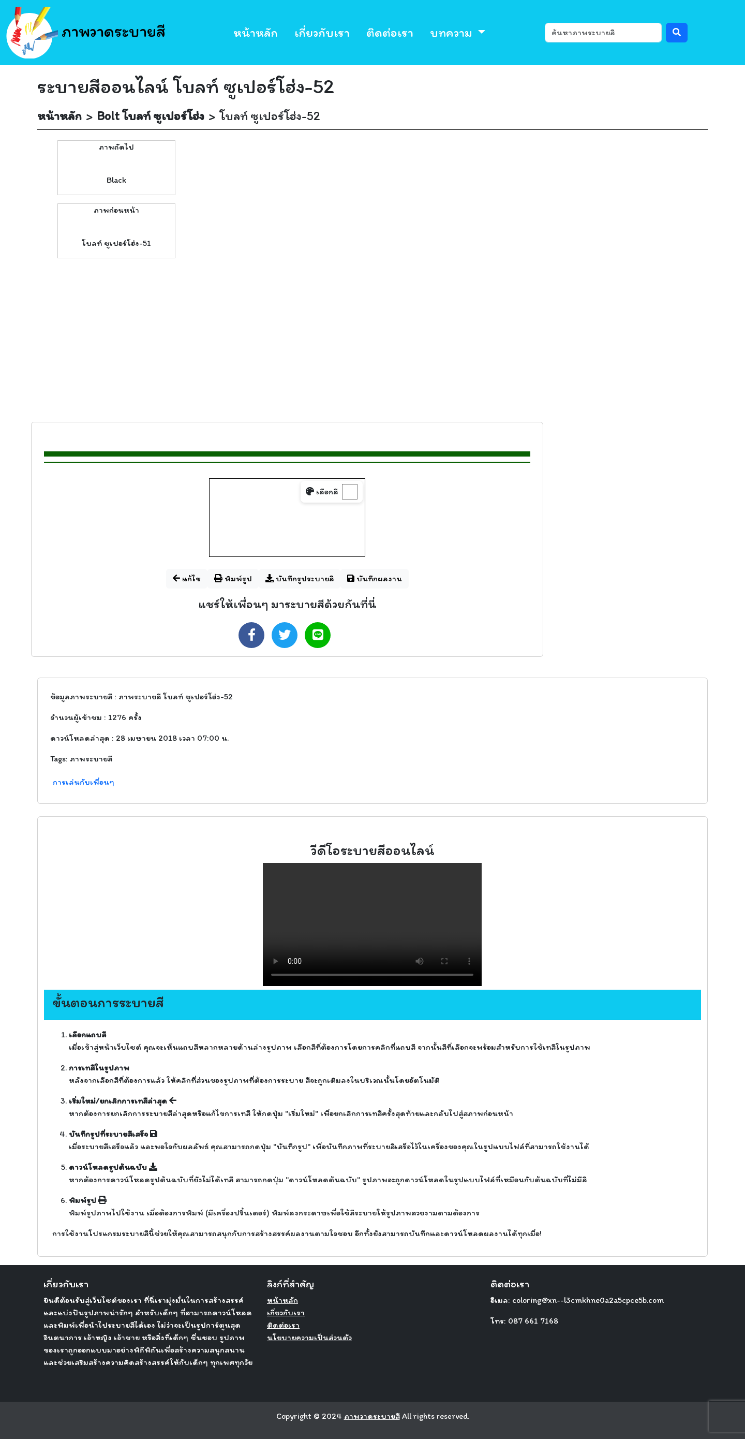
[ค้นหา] (603, 32)
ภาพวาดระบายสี (86, 32)
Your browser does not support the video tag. (372, 924)
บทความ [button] (452, 32)
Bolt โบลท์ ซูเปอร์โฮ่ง (150, 115)
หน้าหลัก (255, 32)
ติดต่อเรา (389, 32)
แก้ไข (187, 578)
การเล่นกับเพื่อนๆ (83, 782)
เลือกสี (322, 491)
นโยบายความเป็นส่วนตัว (309, 1337)
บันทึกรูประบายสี (299, 578)
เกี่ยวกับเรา (322, 32)
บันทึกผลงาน (374, 578)
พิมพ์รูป (233, 578)
